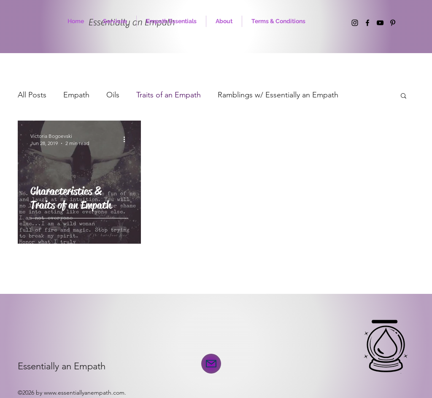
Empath (76, 95)
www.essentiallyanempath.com (84, 392)
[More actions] (127, 139)
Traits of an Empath (168, 95)
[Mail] (211, 364)
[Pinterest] (393, 23)
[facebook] (367, 23)
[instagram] (355, 23)
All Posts (32, 95)
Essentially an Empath (61, 366)
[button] (404, 96)
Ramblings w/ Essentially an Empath (278, 95)
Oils (112, 95)
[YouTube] (380, 23)
